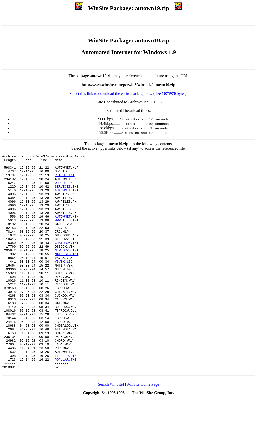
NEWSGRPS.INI (67, 270)
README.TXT (65, 179)
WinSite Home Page (142, 427)
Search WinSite (110, 427)
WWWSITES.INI (67, 233)
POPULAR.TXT (66, 400)
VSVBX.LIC (64, 283)
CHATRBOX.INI (67, 260)
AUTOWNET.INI (67, 197)
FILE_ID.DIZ (66, 396)
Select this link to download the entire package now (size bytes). (128, 93)
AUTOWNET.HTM (67, 229)
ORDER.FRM (64, 188)
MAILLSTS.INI (67, 274)
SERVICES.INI (67, 193)
